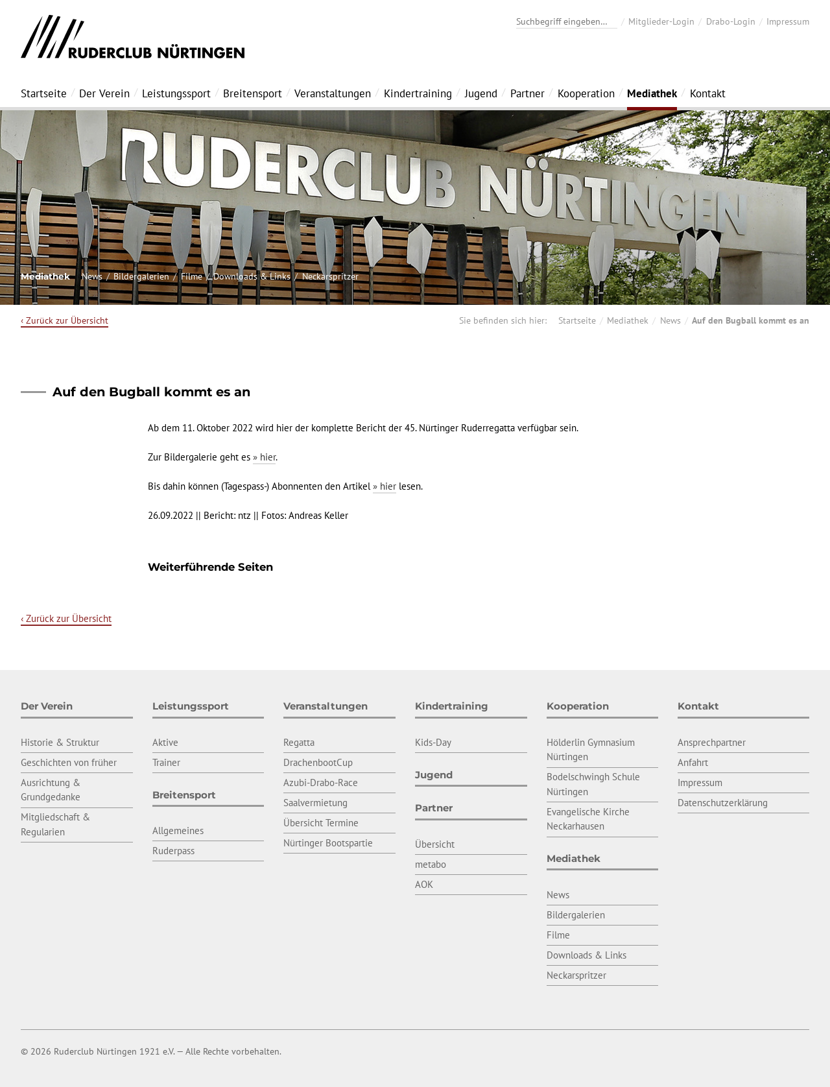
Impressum (787, 21)
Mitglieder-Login (661, 21)
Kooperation (586, 93)
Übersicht (435, 844)
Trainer (166, 762)
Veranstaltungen (332, 93)
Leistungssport (176, 93)
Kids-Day (433, 742)
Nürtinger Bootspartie (328, 843)
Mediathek (652, 93)
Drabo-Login (730, 21)
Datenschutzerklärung (723, 802)
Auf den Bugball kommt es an (750, 320)
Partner (527, 93)
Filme (191, 276)
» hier (264, 457)
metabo (430, 864)
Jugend (481, 93)
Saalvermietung (315, 802)
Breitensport (252, 93)
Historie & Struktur (60, 742)
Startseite (44, 93)
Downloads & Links (251, 276)
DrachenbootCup (318, 762)
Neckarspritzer (330, 276)
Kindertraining (418, 93)
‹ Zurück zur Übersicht (64, 320)
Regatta (298, 742)
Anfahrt (693, 762)
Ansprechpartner (712, 742)
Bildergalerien (141, 276)
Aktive (165, 742)
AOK (424, 884)
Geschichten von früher (69, 762)
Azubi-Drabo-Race (320, 782)
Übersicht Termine (321, 823)
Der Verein (104, 93)
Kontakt (708, 93)
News (92, 276)
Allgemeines (178, 830)
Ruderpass (173, 850)
